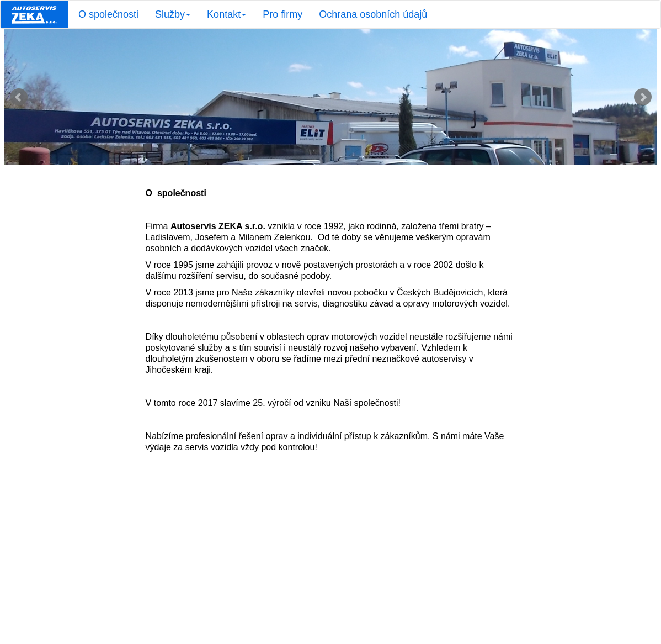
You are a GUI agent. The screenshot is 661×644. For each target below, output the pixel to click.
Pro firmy (282, 14)
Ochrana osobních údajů (373, 14)
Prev (19, 97)
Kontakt (226, 14)
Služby (172, 14)
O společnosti (108, 14)
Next (643, 97)
